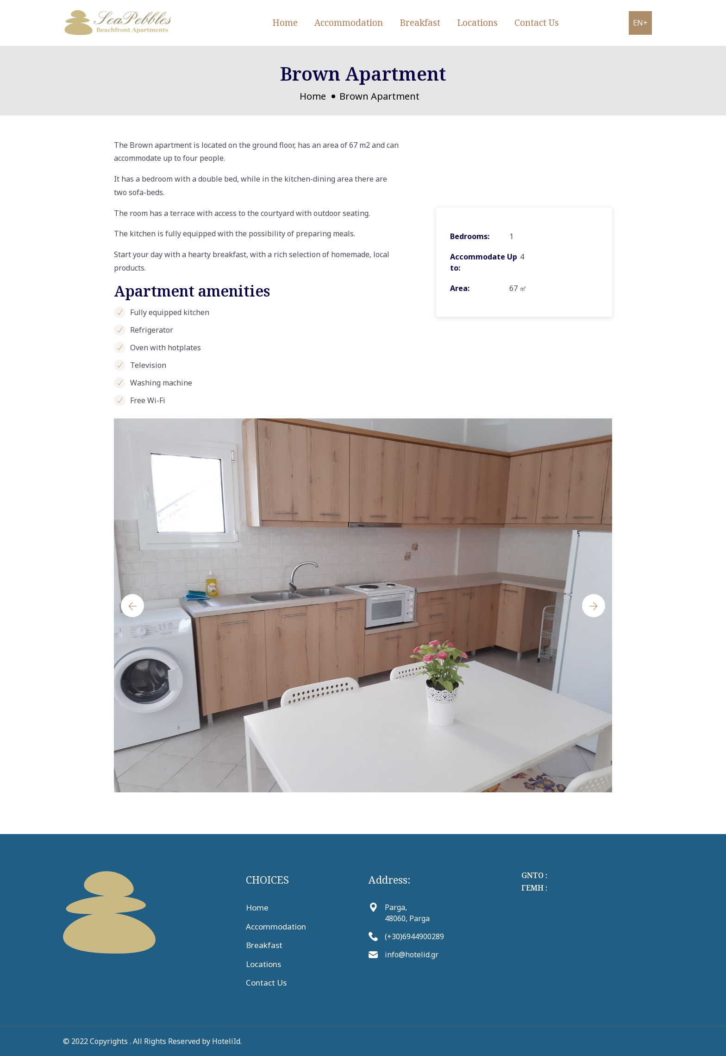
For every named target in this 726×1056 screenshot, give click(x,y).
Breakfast (420, 23)
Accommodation (348, 23)
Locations (477, 23)
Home (285, 23)
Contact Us (536, 23)
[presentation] (132, 605)
